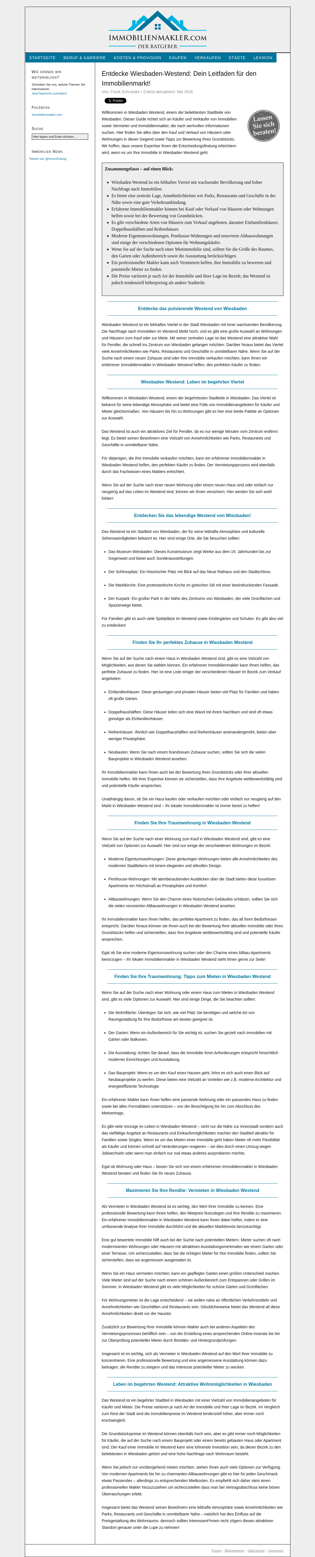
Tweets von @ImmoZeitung (47, 158)
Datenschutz (256, 1550)
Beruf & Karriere (85, 57)
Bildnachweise (234, 1550)
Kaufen (178, 57)
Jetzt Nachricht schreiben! (49, 93)
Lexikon (263, 57)
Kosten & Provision (137, 57)
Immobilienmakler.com (47, 114)
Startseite (42, 57)
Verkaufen (207, 57)
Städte (237, 57)
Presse (216, 1550)
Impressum (275, 1550)
